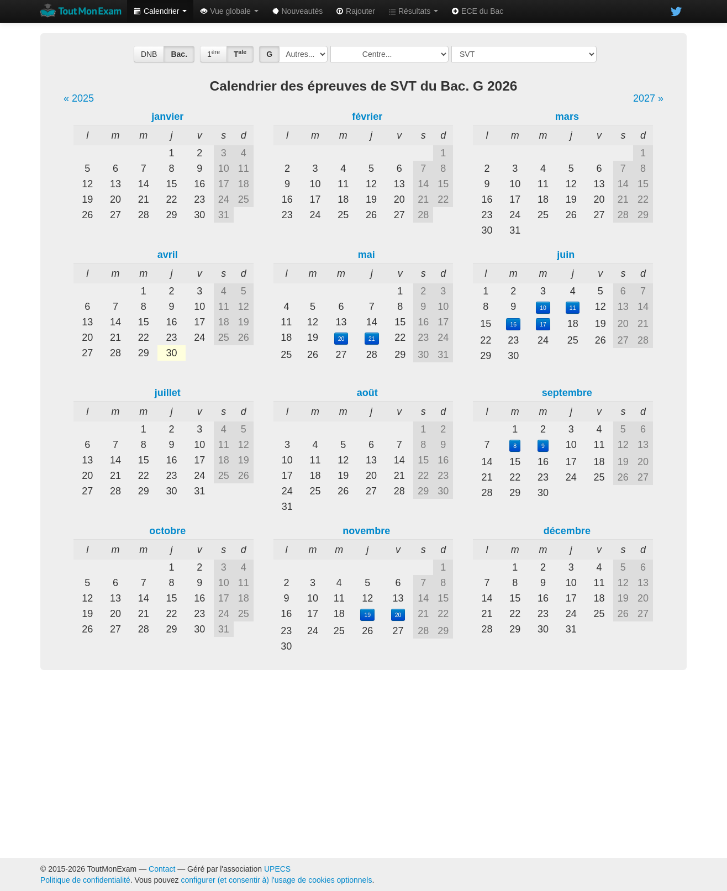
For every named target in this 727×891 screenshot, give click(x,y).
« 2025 (79, 98)
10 (543, 307)
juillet (168, 392)
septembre (567, 392)
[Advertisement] (363, 764)
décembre (567, 530)
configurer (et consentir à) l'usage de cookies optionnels (276, 880)
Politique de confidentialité (85, 880)
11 (573, 307)
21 (371, 338)
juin (566, 254)
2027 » (648, 98)
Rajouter (355, 11)
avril (167, 254)
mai (366, 254)
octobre (167, 530)
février (367, 116)
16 (513, 324)
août (367, 392)
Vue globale (229, 11)
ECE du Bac (477, 11)
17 (543, 324)
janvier (167, 116)
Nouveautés (297, 11)
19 (367, 614)
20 (341, 338)
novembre (366, 530)
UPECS (277, 868)
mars (567, 116)
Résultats (413, 11)
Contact (162, 868)
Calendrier (160, 11)
